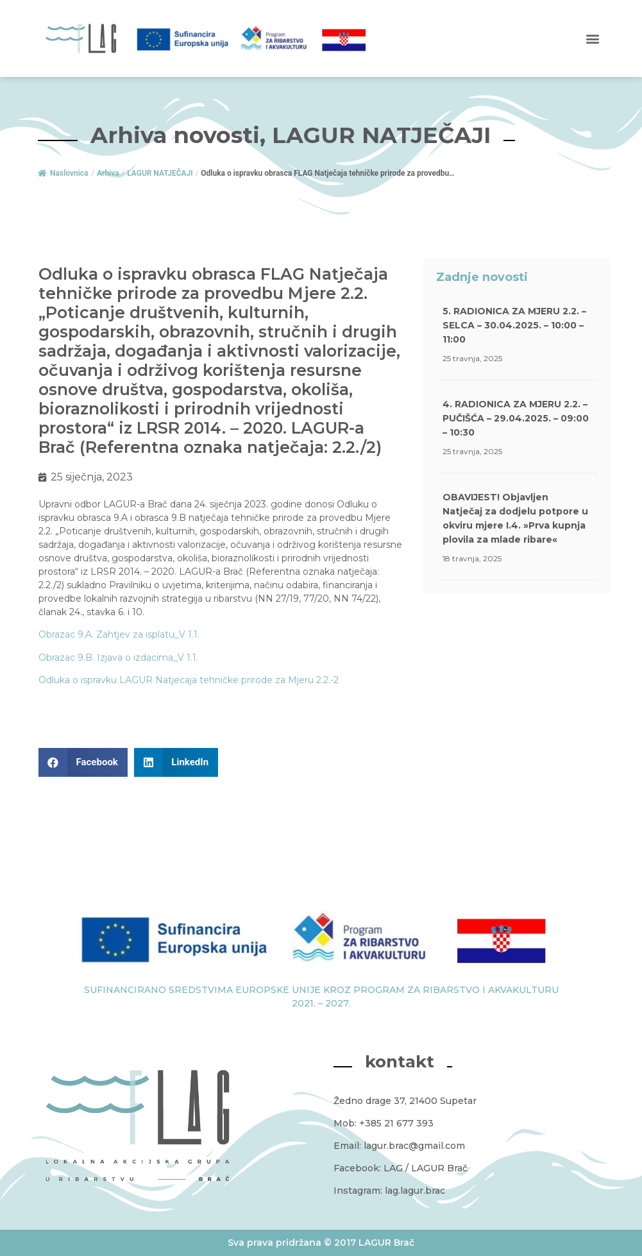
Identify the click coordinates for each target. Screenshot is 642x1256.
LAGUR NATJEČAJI (160, 173)
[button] (593, 38)
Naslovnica (63, 173)
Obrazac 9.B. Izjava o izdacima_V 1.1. (118, 657)
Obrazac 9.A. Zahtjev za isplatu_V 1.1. (118, 634)
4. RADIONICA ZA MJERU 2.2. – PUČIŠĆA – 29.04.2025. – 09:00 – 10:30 (516, 418)
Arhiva (108, 173)
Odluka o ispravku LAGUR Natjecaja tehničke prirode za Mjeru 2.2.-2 (188, 680)
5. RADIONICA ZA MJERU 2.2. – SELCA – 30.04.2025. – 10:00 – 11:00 (514, 325)
